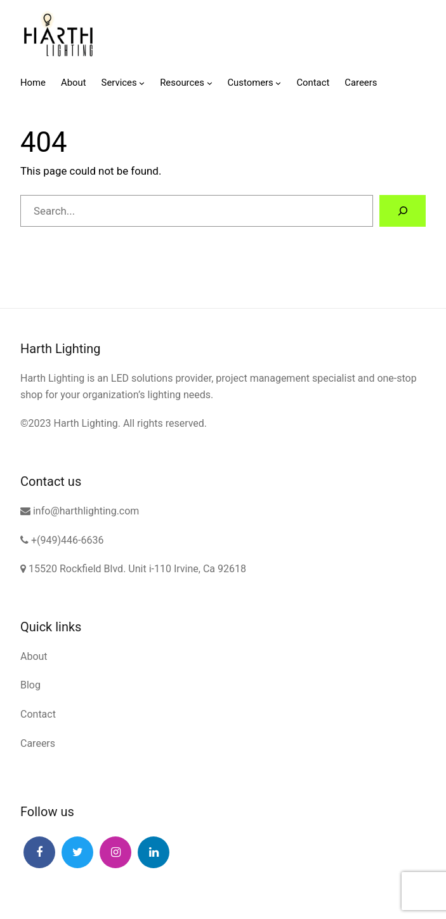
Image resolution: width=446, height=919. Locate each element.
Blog (30, 685)
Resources (182, 82)
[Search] (402, 211)
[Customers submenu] (278, 83)
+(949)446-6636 (61, 540)
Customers (250, 82)
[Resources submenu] (210, 83)
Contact (38, 714)
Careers (37, 743)
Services (119, 82)
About (34, 656)
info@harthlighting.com (79, 511)
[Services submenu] (142, 83)
